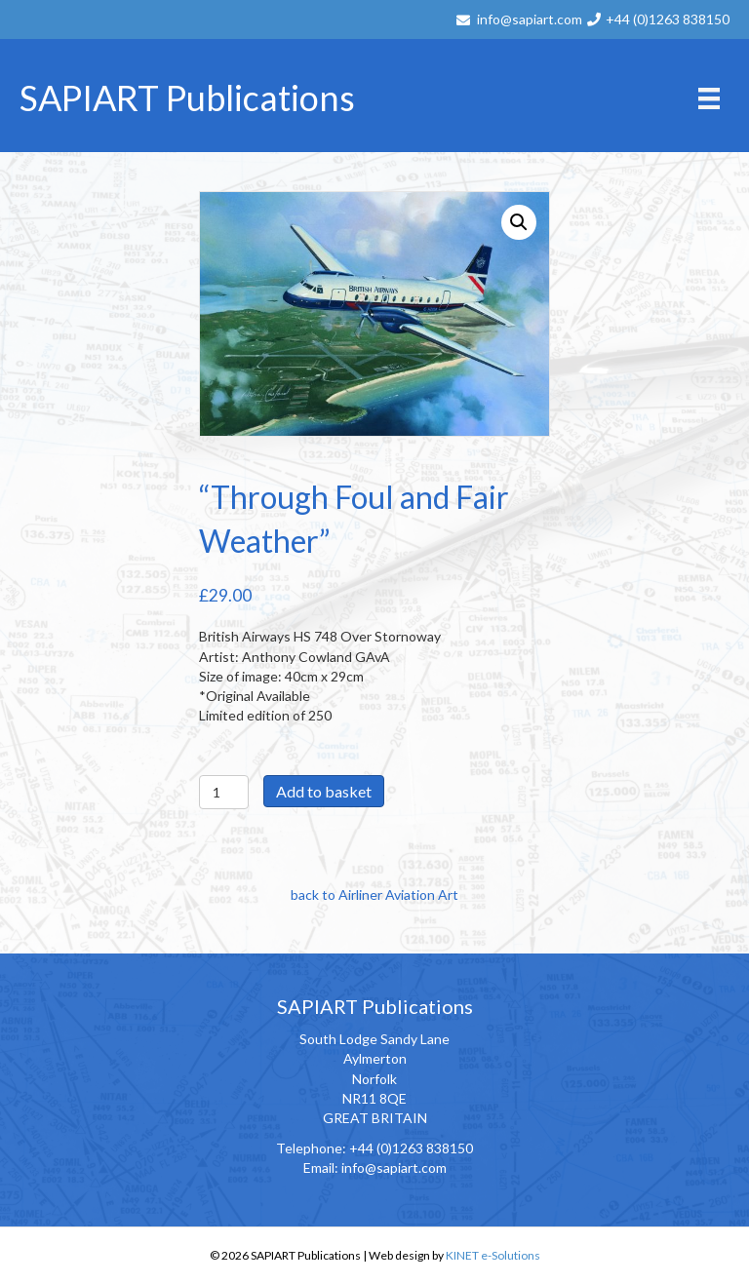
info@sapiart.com (529, 19)
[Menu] (709, 98)
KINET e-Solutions (493, 1255)
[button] (518, 222)
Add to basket (324, 791)
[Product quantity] (224, 792)
